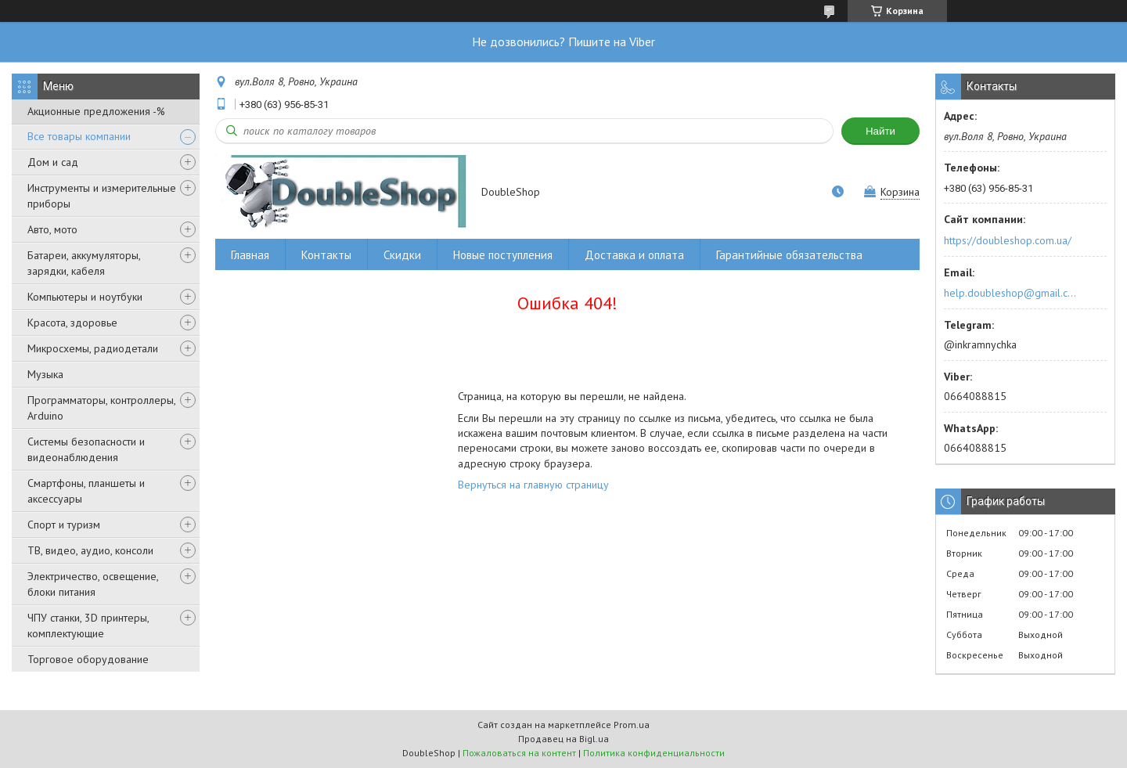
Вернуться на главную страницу (533, 485)
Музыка (45, 374)
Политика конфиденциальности (654, 753)
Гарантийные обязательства (789, 255)
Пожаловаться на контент (519, 753)
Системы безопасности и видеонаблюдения (86, 449)
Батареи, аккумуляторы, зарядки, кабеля (83, 263)
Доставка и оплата (634, 255)
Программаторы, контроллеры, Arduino (101, 408)
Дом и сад (52, 162)
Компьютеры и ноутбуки (84, 297)
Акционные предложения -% (96, 111)
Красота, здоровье (72, 322)
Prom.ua (632, 724)
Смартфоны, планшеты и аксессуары (86, 491)
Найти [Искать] (880, 131)
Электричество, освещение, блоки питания (92, 584)
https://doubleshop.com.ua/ (1007, 240)
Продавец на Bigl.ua (563, 739)
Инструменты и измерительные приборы (101, 196)
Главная (250, 255)
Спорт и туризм (63, 524)
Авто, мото (52, 229)
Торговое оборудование (88, 659)
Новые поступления (503, 255)
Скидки (402, 255)
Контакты (326, 255)
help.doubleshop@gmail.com (1012, 293)
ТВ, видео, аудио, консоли (90, 550)
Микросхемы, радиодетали (92, 348)
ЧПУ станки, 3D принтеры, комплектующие (88, 625)
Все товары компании (79, 136)
